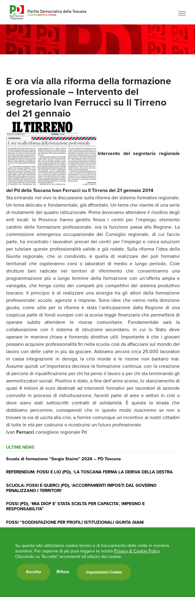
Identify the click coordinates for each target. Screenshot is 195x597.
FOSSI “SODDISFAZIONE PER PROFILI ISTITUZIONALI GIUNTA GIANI (75, 522)
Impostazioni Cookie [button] (104, 572)
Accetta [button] (33, 572)
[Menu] (182, 13)
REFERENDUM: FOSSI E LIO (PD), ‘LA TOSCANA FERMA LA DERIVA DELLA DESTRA (89, 472)
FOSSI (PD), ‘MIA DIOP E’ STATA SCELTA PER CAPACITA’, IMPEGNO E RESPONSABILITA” (75, 506)
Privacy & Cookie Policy (136, 551)
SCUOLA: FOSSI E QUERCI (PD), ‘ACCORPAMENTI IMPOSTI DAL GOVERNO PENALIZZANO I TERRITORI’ (81, 488)
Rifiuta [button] (62, 572)
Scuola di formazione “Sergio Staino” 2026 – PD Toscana (63, 458)
